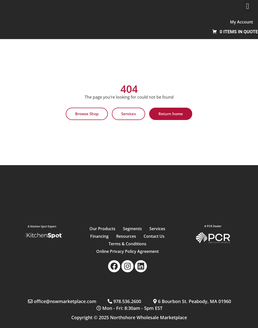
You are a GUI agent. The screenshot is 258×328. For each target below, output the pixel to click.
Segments (132, 228)
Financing (99, 236)
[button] (247, 6)
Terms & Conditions (127, 244)
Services (157, 228)
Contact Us (154, 236)
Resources (126, 236)
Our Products (102, 228)
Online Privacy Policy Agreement (127, 251)
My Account (241, 22)
